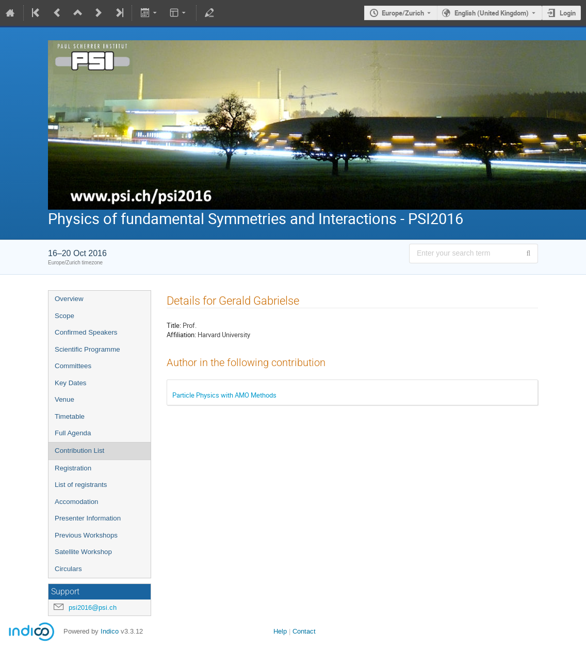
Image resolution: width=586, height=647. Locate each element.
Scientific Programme (87, 349)
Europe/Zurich (403, 13)
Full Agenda (73, 433)
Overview (69, 299)
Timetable (70, 416)
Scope (64, 316)
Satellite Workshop (83, 552)
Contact (304, 631)
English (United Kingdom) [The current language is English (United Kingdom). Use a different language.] (491, 13)
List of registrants (81, 484)
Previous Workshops (86, 535)
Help (280, 631)
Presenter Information (88, 518)
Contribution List (79, 450)
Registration (73, 468)
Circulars (68, 569)
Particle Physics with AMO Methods (224, 395)
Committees (73, 366)
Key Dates (71, 383)
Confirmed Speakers (86, 332)
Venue (64, 399)
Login (568, 13)
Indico (110, 631)
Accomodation (76, 502)
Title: (174, 325)
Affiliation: (181, 334)
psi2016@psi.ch (93, 607)
